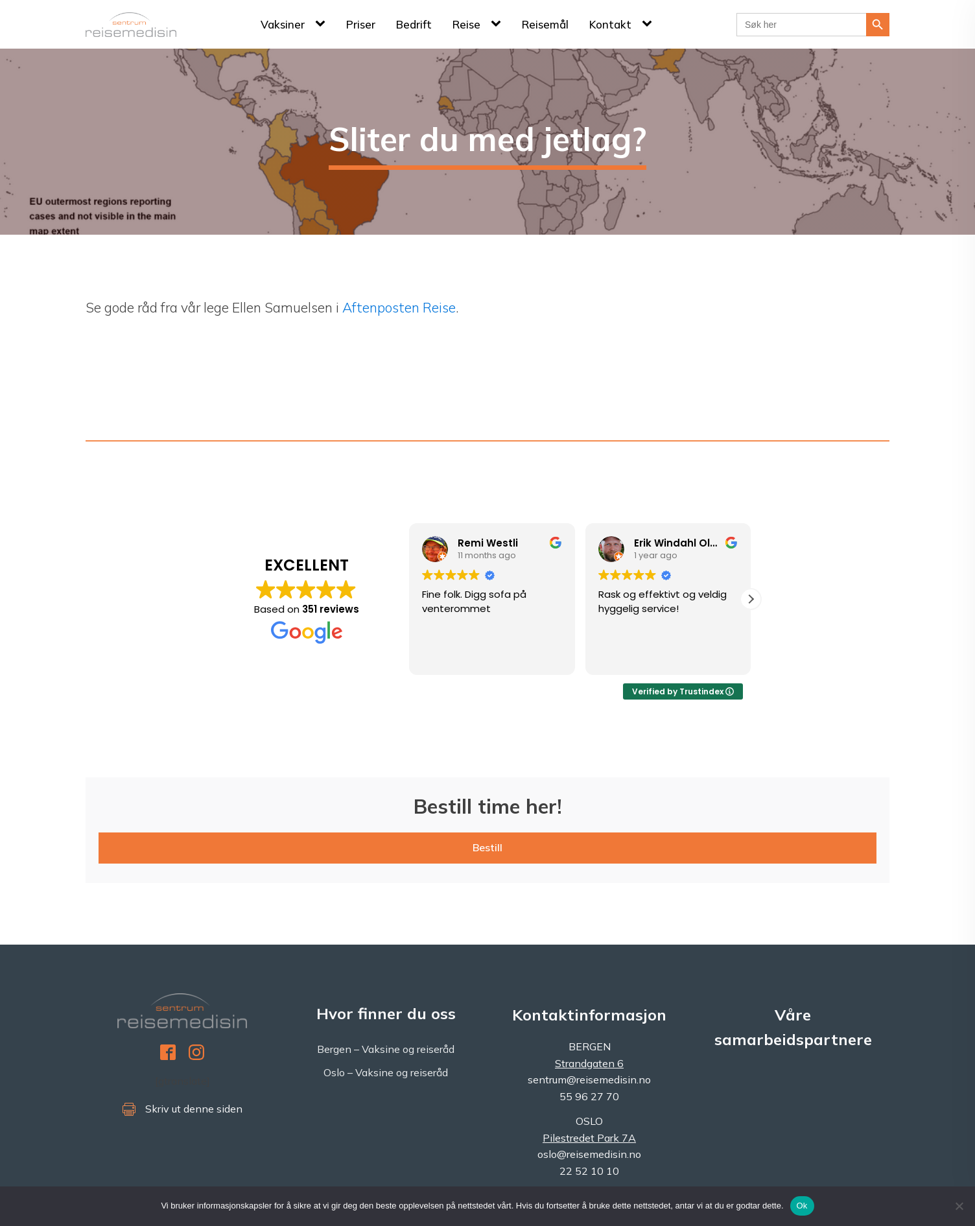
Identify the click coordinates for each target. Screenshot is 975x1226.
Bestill (487, 847)
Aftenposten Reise (399, 307)
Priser (360, 24)
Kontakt (610, 24)
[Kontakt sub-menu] (649, 24)
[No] (958, 1205)
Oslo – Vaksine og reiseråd (385, 1072)
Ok (802, 1205)
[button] (750, 599)
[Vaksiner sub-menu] (323, 24)
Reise (466, 24)
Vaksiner (283, 24)
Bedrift (414, 24)
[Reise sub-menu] (498, 24)
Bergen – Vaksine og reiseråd (385, 1049)
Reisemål (545, 24)
